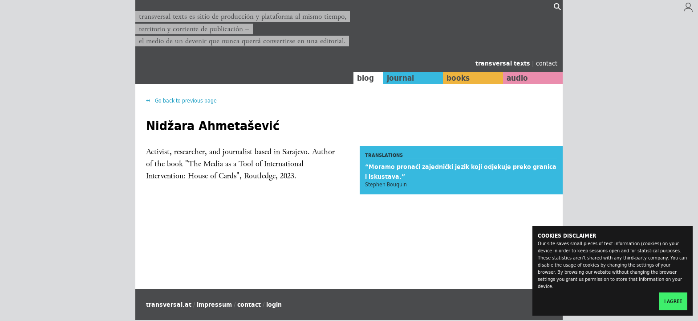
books (458, 78)
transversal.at (168, 304)
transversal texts (503, 63)
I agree (673, 301)
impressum (214, 304)
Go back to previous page (185, 100)
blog (365, 78)
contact (546, 63)
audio (517, 78)
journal (400, 78)
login (274, 304)
